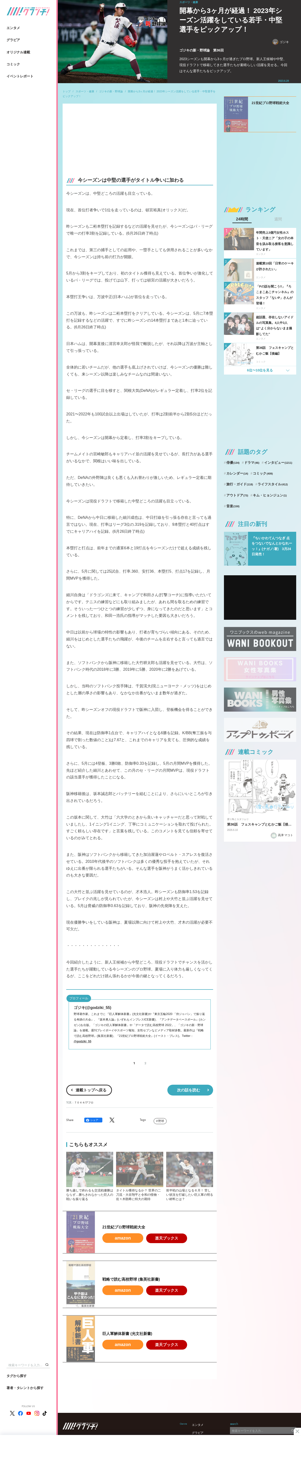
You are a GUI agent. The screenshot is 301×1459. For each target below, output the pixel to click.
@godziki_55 (82, 1041)
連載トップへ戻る (91, 1090)
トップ (67, 91)
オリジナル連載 (18, 52)
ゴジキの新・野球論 (111, 91)
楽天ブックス (166, 1238)
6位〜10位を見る (260, 370)
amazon (123, 1238)
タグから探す (17, 1376)
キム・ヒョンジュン (270, 495)
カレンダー (237, 473)
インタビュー (278, 462)
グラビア (13, 40)
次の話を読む (188, 1090)
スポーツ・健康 (85, 91)
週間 (278, 219)
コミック (13, 64)
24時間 (242, 219)
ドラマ (251, 462)
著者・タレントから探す (25, 1388)
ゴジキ (280, 42)
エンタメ (13, 28)
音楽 (233, 506)
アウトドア (237, 495)
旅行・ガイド (239, 484)
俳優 (233, 462)
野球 (161, 1121)
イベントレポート (20, 76)
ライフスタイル (273, 484)
